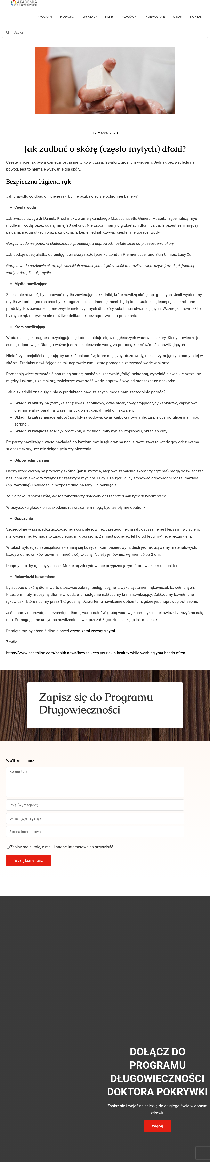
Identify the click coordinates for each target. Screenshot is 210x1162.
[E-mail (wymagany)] (95, 818)
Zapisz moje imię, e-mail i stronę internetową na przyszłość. (62, 846)
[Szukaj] (105, 32)
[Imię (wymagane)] (95, 805)
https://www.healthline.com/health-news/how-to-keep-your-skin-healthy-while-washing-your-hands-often (95, 653)
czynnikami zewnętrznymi (92, 630)
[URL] (95, 831)
